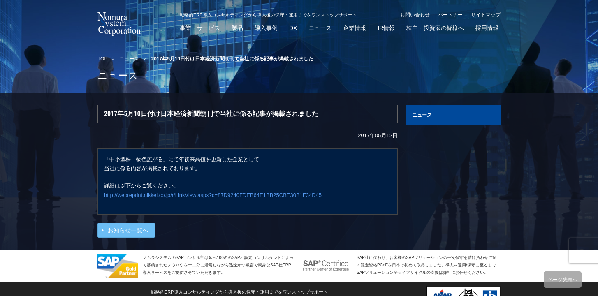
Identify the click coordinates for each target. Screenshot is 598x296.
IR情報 (386, 28)
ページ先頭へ (562, 279)
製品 (237, 28)
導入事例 (266, 28)
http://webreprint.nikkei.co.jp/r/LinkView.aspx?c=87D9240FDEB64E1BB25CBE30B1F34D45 (213, 195)
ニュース (319, 28)
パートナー (450, 15)
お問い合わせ (415, 15)
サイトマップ (486, 15)
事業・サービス (200, 28)
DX (293, 28)
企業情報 (354, 28)
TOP (102, 59)
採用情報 (486, 28)
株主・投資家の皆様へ (435, 28)
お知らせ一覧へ (128, 230)
